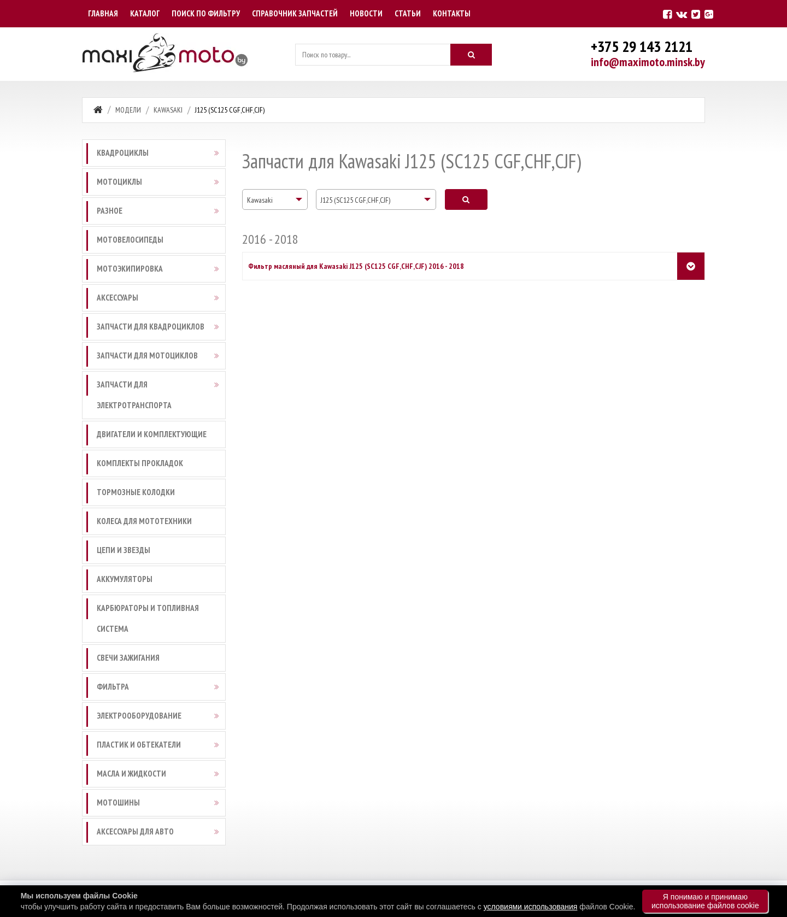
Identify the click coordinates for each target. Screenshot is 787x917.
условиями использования (531, 906)
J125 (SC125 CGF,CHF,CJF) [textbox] (355, 200)
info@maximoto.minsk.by (648, 61)
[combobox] (275, 199)
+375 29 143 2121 (641, 46)
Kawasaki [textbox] (260, 200)
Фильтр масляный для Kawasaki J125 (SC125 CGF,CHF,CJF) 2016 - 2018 (356, 266)
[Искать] (471, 55)
